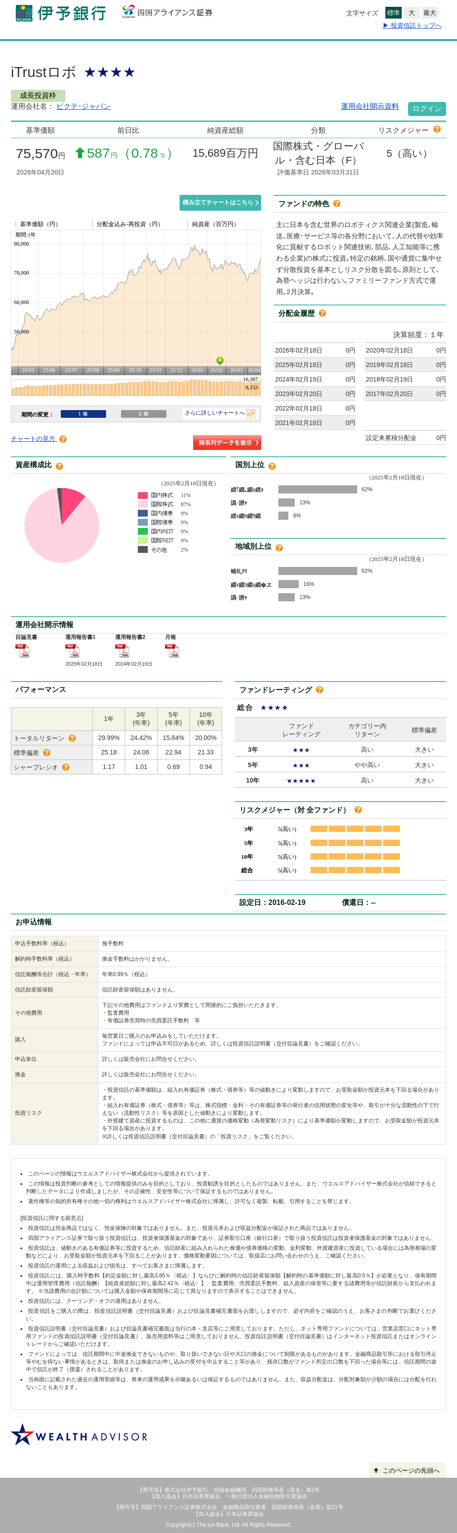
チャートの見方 (39, 438)
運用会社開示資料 (370, 106)
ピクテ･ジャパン (83, 106)
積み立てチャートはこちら (218, 202)
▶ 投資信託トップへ (412, 25)
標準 (393, 12)
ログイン (427, 108)
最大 (429, 12)
